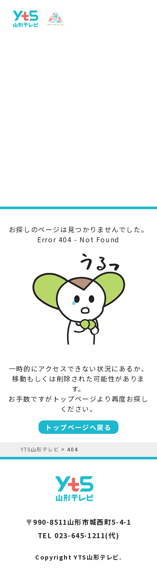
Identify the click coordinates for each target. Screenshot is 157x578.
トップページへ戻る (78, 427)
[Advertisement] (78, 117)
